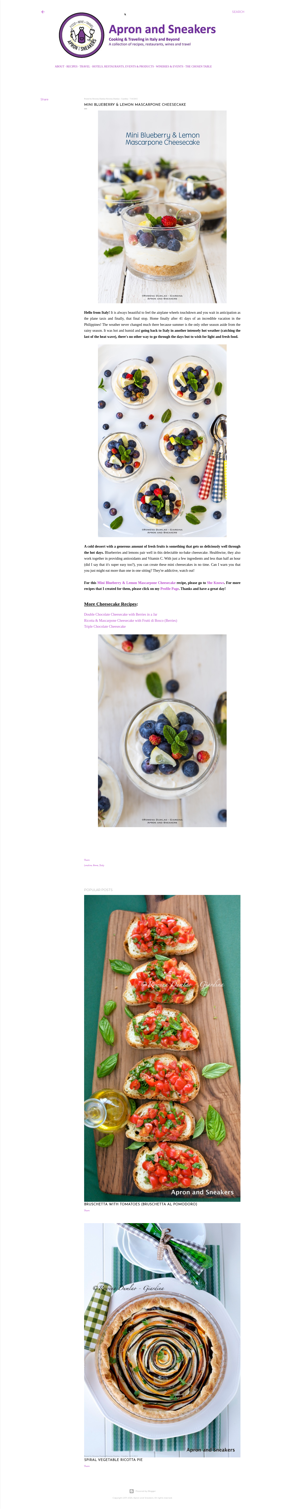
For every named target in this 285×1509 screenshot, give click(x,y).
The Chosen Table (198, 66)
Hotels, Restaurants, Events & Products (123, 66)
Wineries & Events (169, 66)
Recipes (72, 66)
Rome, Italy (98, 865)
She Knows (215, 583)
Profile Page (169, 589)
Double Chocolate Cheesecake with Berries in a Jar (121, 614)
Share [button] (44, 99)
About (59, 66)
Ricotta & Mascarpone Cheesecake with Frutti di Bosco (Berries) (131, 621)
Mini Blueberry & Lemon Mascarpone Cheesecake (136, 583)
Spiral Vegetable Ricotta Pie (113, 1460)
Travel (85, 66)
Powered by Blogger (142, 1491)
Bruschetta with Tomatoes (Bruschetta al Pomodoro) (140, 1204)
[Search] (238, 12)
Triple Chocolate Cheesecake (105, 626)
